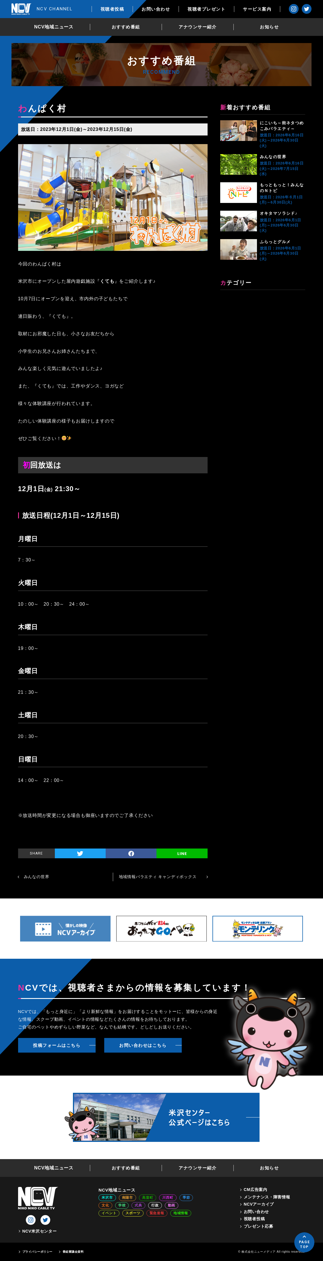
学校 (122, 1205)
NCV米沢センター (39, 1231)
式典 (138, 1205)
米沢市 (107, 1198)
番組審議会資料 (73, 1251)
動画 (171, 1205)
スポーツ (132, 1213)
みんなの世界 (273, 156)
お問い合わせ (156, 9)
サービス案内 (257, 9)
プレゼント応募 (258, 1226)
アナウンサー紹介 (197, 26)
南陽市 (127, 1198)
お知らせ (269, 26)
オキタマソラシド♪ (279, 213)
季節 (186, 1198)
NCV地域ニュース (54, 26)
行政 (155, 1205)
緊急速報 (157, 1213)
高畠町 (147, 1198)
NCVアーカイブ (259, 1204)
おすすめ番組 (126, 26)
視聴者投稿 (112, 9)
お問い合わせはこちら (143, 1045)
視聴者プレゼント (206, 9)
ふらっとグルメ (275, 241)
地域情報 (180, 1213)
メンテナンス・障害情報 (267, 1197)
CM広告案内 (255, 1189)
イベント (109, 1213)
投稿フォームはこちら (56, 1045)
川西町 (167, 1198)
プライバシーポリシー (37, 1251)
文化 (105, 1205)
